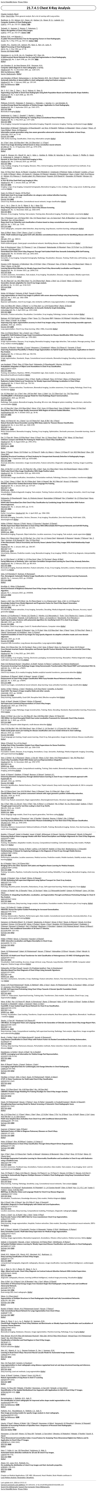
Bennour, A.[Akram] (37, 774)
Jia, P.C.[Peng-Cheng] (33, 601)
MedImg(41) (5, 337)
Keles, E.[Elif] (62, 1002)
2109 (12, 241)
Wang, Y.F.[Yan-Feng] (75, 437)
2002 (12, 199)
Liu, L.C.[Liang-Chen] (48, 538)
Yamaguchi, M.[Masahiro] (64, 1423)
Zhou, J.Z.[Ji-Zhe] (42, 1114)
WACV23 (4, 369)
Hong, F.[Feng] (35, 437)
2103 (12, 1248)
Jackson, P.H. (26, 45)
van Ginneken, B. (7, 65)
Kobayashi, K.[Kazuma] (65, 538)
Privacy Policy (23, 2)
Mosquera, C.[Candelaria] (40, 347)
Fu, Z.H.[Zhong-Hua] (37, 281)
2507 (9, 708)
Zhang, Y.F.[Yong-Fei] (56, 716)
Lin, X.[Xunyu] (16, 1281)
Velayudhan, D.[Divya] (60, 951)
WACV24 (4, 1008)
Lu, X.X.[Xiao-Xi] (27, 716)
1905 (9, 122)
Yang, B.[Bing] (6, 232)
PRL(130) (4, 197)
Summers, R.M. (39, 1321)
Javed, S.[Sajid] (35, 834)
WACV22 (4, 1163)
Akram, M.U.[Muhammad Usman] (26, 1309)
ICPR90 (3, 1467)
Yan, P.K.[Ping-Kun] (77, 758)
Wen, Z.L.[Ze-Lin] (16, 804)
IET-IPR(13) (5, 147)
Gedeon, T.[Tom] (87, 804)
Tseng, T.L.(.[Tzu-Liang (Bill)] (43, 318)
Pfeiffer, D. (85, 155)
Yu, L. (8, 205)
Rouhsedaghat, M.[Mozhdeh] (32, 1188)
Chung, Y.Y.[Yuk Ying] (78, 408)
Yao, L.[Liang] (24, 333)
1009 (9, 1382)
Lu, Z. (21, 1321)
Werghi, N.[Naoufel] (84, 834)
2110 (9, 256)
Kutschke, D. (60, 155)
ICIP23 (3, 1081)
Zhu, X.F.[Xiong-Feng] (8, 791)
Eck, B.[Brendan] (27, 1281)
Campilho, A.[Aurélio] (55, 689)
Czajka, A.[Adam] (23, 907)
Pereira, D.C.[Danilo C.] (29, 616)
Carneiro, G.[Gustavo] (24, 1363)
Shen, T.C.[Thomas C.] (25, 247)
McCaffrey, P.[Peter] (78, 318)
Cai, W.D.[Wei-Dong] (77, 452)
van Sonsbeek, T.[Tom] (9, 364)
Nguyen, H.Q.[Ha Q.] (83, 1173)
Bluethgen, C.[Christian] (47, 926)
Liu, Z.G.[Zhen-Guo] (56, 394)
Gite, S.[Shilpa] (69, 818)
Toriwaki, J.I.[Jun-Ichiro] (58, 1388)
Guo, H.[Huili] (74, 1114)
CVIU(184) (4, 134)
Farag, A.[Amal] (6, 1375)
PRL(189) (4, 622)
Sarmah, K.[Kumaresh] (43, 1037)
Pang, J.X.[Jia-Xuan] (35, 891)
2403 (9, 1044)
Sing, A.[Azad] (21, 878)
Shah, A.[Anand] (43, 481)
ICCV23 (3, 1056)
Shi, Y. (3, 90)
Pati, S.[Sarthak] (31, 926)
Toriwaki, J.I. (5, 28)
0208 (17, 1405)
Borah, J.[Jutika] (7, 1037)
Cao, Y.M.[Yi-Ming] (18, 601)
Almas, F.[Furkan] (33, 924)
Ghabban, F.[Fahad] (22, 774)
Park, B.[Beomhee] (68, 218)
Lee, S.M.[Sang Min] (21, 218)
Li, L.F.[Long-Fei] (61, 728)
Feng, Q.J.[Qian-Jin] (53, 791)
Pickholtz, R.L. (24, 1463)
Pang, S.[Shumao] (38, 791)
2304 (12, 1123)
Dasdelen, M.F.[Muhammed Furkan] (66, 924)
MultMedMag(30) (7, 412)
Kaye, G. (34, 45)
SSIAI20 (3, 1259)
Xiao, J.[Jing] (27, 1215)
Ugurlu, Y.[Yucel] (7, 1423)
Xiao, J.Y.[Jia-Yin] (7, 469)
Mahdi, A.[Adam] (51, 1077)
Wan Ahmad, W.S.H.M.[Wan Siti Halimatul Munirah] (20, 1336)
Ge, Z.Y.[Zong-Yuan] (81, 498)
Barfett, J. (32, 115)
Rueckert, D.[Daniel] (50, 523)
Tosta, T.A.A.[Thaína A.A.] (69, 616)
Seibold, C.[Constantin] (21, 1229)
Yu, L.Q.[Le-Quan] (20, 743)
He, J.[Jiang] (21, 421)
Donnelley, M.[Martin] (74, 176)
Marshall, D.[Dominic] (23, 630)
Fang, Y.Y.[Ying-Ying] (77, 630)
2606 (12, 812)
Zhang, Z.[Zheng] (22, 306)
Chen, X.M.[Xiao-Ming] (22, 408)
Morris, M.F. (24, 1254)
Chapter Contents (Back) (10, 14)
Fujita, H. (10, 1450)
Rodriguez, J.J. (47, 1254)
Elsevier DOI (5, 51)
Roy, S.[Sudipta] (68, 498)
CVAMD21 (4, 1179)
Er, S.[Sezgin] (28, 922)
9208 (9, 1469)
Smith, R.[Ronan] (9, 174)
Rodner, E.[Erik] (52, 1229)
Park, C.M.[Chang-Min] (20, 863)
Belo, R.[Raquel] (7, 1064)
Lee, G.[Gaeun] (81, 218)
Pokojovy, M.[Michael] (62, 318)
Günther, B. (43, 155)
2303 (9, 385)
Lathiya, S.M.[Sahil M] (40, 849)
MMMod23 (5, 1121)
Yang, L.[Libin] (43, 394)
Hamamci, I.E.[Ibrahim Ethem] (12, 922)
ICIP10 (3, 1380)
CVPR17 (4, 1327)
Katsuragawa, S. (25, 78)
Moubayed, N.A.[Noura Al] (25, 1020)
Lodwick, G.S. (59, 20)
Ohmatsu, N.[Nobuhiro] (61, 1434)
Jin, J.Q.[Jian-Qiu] (7, 408)
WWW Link (5, 429)
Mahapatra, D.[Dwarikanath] (30, 128)
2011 (9, 212)
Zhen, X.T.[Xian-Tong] (25, 364)
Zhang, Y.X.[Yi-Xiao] (21, 452)
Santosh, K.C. (49, 774)
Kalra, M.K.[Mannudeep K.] (60, 758)
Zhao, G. (9, 1269)
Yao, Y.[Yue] (5, 804)
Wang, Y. (29, 1269)
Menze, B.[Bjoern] (86, 926)
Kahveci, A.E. (19, 20)
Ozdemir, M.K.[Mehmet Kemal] (67, 926)
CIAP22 (3, 1133)
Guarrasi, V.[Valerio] (8, 1129)
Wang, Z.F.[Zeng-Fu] (74, 281)
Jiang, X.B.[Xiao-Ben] (17, 143)
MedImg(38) (5, 120)
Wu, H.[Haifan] (72, 728)
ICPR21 (3, 1219)
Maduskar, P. (20, 103)
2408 (12, 446)
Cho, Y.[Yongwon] (7, 218)
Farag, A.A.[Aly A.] (34, 1375)
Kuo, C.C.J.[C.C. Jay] (80, 1188)
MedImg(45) (5, 183)
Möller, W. (52, 155)
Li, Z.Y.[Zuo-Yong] (30, 559)
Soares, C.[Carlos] (85, 616)
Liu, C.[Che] (5, 481)
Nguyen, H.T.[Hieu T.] (67, 1173)
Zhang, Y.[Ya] (62, 437)
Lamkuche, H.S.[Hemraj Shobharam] (65, 664)
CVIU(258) (4, 693)
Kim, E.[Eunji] (6, 1202)
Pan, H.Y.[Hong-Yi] (18, 1002)
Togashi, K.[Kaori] (35, 293)
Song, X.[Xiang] (48, 647)
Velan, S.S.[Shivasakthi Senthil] (54, 891)
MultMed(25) (6, 398)
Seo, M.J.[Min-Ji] (29, 1202)
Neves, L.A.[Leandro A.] (48, 618)
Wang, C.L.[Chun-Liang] (9, 1296)
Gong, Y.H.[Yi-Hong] (77, 647)
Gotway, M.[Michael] (74, 891)
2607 (9, 825)
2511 (12, 735)
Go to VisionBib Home (9, 2)
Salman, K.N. (15, 1254)
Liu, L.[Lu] (16, 716)
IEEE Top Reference (8, 72)
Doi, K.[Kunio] (54, 78)
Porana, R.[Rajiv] (25, 849)
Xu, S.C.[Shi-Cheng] (8, 559)
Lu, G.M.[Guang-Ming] (50, 306)
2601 (9, 185)
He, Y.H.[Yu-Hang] (25, 647)
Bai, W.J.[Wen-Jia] (56, 481)
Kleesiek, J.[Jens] (24, 1242)
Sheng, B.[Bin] (83, 469)
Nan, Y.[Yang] (65, 630)
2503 (12, 624)
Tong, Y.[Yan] (27, 804)
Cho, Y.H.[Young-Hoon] (38, 218)
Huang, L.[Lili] (6, 601)
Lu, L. (17, 1321)
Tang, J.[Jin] (62, 601)
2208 (9, 339)
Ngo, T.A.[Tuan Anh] (8, 1363)
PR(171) (4, 733)
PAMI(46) (4, 458)
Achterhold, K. (8, 157)
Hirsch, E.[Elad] (23, 1052)
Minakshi (45, 818)
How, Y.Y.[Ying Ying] (8, 172)
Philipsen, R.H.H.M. (8, 103)
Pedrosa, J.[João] (18, 689)
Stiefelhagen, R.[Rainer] (67, 1229)
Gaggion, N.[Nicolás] (8, 347)
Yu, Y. (35, 1269)
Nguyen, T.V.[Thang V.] (39, 1173)
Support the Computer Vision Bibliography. (34, 1487)
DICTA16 (4, 1342)
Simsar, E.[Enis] (56, 922)
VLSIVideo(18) (6, 59)
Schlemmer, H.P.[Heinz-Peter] (41, 1242)
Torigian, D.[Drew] (74, 1002)
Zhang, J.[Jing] (51, 281)
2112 (9, 1181)
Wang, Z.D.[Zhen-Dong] (9, 1089)
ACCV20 (4, 1246)
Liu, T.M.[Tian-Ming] (71, 394)
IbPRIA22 (4, 1146)
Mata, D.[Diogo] (7, 1141)
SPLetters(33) (6, 823)
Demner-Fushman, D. (29, 1350)
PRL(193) (4, 639)
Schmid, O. (18, 157)
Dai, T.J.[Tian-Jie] (7, 437)
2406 (12, 429)
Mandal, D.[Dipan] (19, 701)
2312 (12, 1071)
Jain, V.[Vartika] (35, 818)
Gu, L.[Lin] (36, 538)
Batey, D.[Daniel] (74, 172)
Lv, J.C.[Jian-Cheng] (18, 1116)
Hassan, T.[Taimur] (44, 951)
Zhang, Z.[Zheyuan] (50, 1002)
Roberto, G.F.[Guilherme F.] (10, 616)
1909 (9, 149)
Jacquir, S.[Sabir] (38, 676)
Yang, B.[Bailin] (64, 408)
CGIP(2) (3, 24)
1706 (12, 1303)
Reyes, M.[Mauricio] (19, 130)
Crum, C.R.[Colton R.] (8, 907)
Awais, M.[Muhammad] (59, 985)
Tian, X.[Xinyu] (38, 804)
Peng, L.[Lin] (37, 647)
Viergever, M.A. (37, 65)
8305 (17, 51)
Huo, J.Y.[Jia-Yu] (61, 264)
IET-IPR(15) (5, 285)
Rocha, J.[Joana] (19, 1064)
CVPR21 (4, 1206)
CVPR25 (4, 853)
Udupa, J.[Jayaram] (25, 1004)
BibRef (23, 24)
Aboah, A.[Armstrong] (34, 1002)
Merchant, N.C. (35, 1254)
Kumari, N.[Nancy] (45, 664)
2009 (9, 1261)
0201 (17, 72)
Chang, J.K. (29, 20)
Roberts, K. (12, 1350)
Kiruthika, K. (5, 586)
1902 (9, 164)
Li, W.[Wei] (19, 559)
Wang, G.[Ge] (44, 758)
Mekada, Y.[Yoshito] (24, 1388)
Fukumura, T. (32, 28)
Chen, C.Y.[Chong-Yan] (18, 1154)
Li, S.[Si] (16, 469)
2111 (9, 1209)
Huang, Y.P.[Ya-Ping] (22, 193)
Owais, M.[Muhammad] (9, 951)
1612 (9, 1357)
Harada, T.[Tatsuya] (81, 538)
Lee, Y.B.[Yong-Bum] (22, 1450)
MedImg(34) (5, 107)
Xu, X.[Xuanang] (18, 758)
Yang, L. (69, 155)
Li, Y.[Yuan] (45, 143)
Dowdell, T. (24, 115)
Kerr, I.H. (41, 45)
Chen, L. (19, 90)
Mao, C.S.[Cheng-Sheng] (10, 333)
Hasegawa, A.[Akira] (46, 1423)
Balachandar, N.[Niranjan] (56, 247)
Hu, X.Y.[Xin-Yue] (26, 538)
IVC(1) (3, 49)
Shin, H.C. (4, 1350)
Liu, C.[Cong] (61, 281)
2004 (9, 1275)
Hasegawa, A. (6, 55)
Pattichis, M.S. (20, 1398)
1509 (9, 109)
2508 (9, 855)
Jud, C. (29, 155)
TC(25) (3, 41)
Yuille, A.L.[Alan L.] (47, 452)
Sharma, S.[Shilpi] (56, 818)
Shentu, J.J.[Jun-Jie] (8, 1020)
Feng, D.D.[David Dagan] (68, 469)
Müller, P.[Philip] (7, 523)
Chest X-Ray (10, 16)
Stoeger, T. (76, 155)
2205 (12, 327)
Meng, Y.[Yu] (36, 408)
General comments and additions (13, 1485)
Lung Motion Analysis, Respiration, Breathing (17, 1477)
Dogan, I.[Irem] (46, 924)
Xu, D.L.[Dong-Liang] (72, 804)
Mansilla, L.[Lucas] (23, 347)
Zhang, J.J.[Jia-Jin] (31, 758)
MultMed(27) (6, 605)
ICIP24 (3, 958)
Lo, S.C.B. (15, 55)
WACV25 (4, 882)
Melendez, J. (40, 103)
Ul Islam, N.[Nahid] (8, 891)
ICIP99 (3, 1427)
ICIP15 (3, 1367)
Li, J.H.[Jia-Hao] (48, 728)
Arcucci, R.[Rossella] (71, 481)
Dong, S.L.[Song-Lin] (62, 647)
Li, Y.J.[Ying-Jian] (35, 306)
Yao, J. (40, 1350)
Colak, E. (16, 115)
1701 (9, 1344)
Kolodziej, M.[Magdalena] (59, 174)
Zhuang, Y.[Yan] (26, 318)
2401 (9, 415)
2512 (9, 749)
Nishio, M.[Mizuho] (8, 293)
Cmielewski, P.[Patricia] (58, 172)
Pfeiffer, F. (26, 157)
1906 (12, 136)
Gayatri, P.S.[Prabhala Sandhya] (34, 968)
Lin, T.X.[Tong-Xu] (26, 469)
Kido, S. (43, 1450)
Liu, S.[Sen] (19, 394)
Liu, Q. (20, 205)
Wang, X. (26, 205)
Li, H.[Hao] (37, 232)
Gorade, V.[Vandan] (8, 878)
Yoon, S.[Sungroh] (42, 1202)
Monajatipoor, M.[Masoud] (11, 1188)
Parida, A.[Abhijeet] (32, 985)
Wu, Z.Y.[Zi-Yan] (35, 264)
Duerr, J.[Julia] (74, 174)
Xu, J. (33, 205)
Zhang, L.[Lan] (27, 232)
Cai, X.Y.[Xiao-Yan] (7, 394)
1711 (9, 1330)
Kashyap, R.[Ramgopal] (26, 574)
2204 (9, 312)
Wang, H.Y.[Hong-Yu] (8, 421)
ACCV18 (4, 1288)
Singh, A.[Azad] (6, 701)
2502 (9, 566)
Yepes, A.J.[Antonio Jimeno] (33, 498)
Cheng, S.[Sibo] (15, 481)
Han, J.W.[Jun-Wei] (30, 394)
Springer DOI (5, 933)
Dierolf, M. (22, 155)
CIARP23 (4, 1069)
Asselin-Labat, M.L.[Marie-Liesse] (34, 176)
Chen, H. (14, 205)
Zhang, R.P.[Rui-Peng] (22, 437)
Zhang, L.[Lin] (85, 1114)
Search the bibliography (9, 1487)
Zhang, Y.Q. (5, 1463)
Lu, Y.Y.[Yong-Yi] (34, 452)
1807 (12, 1315)
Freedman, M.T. (31, 55)
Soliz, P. (28, 1398)
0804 (9, 97)
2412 (9, 475)
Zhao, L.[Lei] (65, 791)
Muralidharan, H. (18, 1411)
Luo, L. (3, 205)
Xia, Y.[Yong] (54, 421)
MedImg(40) (5, 254)
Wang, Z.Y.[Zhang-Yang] (72, 379)
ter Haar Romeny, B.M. (22, 65)
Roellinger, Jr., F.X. (7, 20)
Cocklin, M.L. (5, 45)
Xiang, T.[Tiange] (7, 452)
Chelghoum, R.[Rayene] (9, 676)
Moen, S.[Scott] (11, 320)
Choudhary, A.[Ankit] (29, 664)
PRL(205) (4, 795)
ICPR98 (3, 1442)
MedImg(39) (5, 210)
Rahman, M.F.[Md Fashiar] (10, 318)
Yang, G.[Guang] (34, 632)
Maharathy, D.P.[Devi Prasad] (11, 968)
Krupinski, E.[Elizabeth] (9, 1004)
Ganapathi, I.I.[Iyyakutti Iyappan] (58, 1102)
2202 (9, 1165)
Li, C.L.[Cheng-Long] (49, 601)
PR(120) (4, 239)
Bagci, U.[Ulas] (38, 1004)
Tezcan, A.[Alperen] (70, 922)
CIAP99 (3, 1455)
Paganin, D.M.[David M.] (56, 176)
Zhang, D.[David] (65, 306)
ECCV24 (4, 930)
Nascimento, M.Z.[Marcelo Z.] (68, 618)
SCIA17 (3, 1300)
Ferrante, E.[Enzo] (74, 347)
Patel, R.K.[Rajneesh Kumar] (11, 664)
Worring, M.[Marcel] (63, 364)
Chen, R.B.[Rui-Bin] (8, 728)
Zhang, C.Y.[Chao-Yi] (62, 452)
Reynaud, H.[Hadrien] (17, 926)
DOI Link (4, 149)
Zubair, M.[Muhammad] (28, 951)
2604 (12, 783)
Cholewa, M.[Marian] (41, 174)
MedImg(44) (5, 486)
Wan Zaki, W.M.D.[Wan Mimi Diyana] (53, 1336)
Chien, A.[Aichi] (66, 1188)
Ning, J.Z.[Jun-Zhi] (7, 630)
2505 (12, 641)
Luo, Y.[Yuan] (34, 333)
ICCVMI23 (4, 1042)
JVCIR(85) (4, 325)
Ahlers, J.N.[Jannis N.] (24, 174)
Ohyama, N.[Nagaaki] (83, 1423)
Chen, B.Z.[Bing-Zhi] (8, 306)
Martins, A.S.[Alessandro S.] (49, 616)
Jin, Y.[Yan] (5, 143)
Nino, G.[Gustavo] (75, 985)
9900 (14, 1430)
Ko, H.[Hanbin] (6, 863)
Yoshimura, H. (35, 1450)
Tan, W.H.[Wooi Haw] (14, 1338)
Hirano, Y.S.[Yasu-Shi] (8, 1388)
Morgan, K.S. (13, 155)
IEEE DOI (4, 97)
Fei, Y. (15, 1269)
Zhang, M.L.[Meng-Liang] (10, 538)
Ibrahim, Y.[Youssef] (8, 834)
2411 (9, 960)
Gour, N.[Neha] (39, 1102)
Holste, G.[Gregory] (18, 379)
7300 (28, 24)
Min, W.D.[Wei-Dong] (23, 728)
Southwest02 (5, 1402)
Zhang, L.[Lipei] (6, 1215)
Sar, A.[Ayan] (5, 818)
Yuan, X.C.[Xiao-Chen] (50, 469)
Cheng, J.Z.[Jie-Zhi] (13, 266)
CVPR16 (4, 1355)
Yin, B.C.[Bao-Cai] (7, 281)
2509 (9, 722)
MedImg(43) (5, 425)
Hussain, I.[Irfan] (75, 951)
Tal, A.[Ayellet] (35, 1052)
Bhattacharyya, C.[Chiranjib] (76, 849)
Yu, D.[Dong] (63, 1114)
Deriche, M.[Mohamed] (67, 834)
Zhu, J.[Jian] (37, 469)
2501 (12, 490)
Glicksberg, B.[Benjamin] (50, 1154)
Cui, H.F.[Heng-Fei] (33, 421)
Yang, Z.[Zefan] (6, 758)
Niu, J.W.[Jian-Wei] (41, 1089)
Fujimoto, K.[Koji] (22, 293)
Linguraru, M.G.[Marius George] (15, 987)
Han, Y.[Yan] (5, 379)
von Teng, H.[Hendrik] (49, 128)
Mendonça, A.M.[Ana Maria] (35, 689)
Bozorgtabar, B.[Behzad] (10, 128)
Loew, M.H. (14, 1463)
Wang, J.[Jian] (30, 1114)
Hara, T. (4, 1450)
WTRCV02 (4, 1392)
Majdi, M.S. (5, 1254)
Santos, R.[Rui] (6, 689)
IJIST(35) (4, 668)
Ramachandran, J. (7, 1398)
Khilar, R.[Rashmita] (18, 586)
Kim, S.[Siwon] (16, 1202)
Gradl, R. (4, 155)
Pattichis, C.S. (30, 1411)
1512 (9, 1369)
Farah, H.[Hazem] (7, 774)
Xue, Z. (12, 90)
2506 (9, 670)
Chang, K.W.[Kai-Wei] (15, 1190)
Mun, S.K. (40, 55)
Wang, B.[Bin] (6, 1002)
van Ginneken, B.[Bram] (9, 78)
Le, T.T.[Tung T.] (53, 1173)
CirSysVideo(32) (6, 310)
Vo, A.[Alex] (22, 320)
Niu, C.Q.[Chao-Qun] (8, 1114)
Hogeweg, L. (30, 103)
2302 (9, 356)
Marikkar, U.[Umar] (8, 1077)
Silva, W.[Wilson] (20, 1141)
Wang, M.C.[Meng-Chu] (9, 647)
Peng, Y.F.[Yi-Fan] (73, 247)
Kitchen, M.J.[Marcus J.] (12, 176)
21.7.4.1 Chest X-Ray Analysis (48, 8)
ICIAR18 (4, 1313)
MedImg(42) (5, 354)
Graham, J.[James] (20, 1375)
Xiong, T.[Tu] (53, 1114)
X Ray (3, 16)
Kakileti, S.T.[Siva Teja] (57, 849)
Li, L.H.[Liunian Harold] (52, 1188)
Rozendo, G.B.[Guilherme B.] (28, 618)
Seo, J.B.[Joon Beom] (16, 220)
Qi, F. (8, 90)
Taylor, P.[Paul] (38, 1215)
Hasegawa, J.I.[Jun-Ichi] (40, 1388)
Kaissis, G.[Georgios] (34, 523)
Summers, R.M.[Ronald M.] (11, 249)
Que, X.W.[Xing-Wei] (41, 716)
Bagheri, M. (28, 1321)
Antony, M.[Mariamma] (9, 849)
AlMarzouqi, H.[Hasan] (50, 834)
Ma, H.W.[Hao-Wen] (26, 1089)
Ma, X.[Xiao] (59, 804)
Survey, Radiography (8, 74)
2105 (9, 300)
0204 (17, 84)
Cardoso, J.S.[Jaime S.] (35, 1141)
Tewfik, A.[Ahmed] (42, 379)
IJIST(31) (4, 224)
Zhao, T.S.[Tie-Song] (44, 559)
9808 (9, 1444)
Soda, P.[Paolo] (21, 1129)
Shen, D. (40, 90)
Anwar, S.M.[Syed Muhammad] (12, 985)
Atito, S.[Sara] (45, 985)
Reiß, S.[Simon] (6, 1229)
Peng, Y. (11, 1321)
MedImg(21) (5, 82)
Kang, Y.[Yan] (16, 232)
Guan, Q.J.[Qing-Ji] (7, 193)
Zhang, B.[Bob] (57, 559)
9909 (9, 1457)
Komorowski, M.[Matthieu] (17, 632)
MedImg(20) (5, 70)
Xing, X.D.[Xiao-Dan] (51, 630)
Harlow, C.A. (38, 20)
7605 (36, 41)
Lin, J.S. (22, 55)
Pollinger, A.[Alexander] (66, 128)
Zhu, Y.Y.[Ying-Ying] (33, 540)
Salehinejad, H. (6, 115)
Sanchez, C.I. (50, 103)
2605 (12, 798)
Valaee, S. (39, 115)
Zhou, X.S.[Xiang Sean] (76, 264)
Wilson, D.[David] (50, 1281)
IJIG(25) (3, 578)
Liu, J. (3, 1269)
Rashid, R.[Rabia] (7, 1309)
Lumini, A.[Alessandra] (9, 618)
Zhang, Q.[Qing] (7, 716)
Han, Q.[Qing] (37, 728)
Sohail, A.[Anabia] (22, 834)
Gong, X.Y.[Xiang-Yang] (50, 408)
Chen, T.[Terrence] (48, 264)
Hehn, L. (35, 155)
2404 (9, 515)
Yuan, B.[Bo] (45, 421)
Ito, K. (25, 90)
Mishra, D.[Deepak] (34, 701)
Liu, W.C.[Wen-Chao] (21, 281)
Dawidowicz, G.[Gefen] (9, 1052)
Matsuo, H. (32, 90)
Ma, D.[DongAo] (21, 891)
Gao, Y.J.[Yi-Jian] (37, 630)
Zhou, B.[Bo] (5, 1281)
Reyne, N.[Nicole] (22, 172)
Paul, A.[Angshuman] (8, 247)
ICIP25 (3, 838)
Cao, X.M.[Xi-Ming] (24, 791)
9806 (36, 59)
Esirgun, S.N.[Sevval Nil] (17, 924)
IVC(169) (4, 781)
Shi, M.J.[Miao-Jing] (29, 481)
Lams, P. (48, 45)
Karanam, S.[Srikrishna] (20, 264)
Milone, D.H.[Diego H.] (59, 347)
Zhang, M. (21, 1269)
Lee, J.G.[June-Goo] (54, 218)
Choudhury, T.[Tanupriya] (20, 818)
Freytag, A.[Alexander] (38, 1229)
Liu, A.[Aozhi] (17, 1215)
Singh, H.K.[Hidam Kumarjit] (23, 1037)
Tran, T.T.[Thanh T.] (7, 1173)
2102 (9, 226)
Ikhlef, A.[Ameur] (25, 676)
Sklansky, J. (19, 36)
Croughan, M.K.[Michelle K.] (39, 172)
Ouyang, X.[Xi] (6, 264)
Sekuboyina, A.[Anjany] (42, 922)
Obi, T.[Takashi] (32, 1423)
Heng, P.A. (39, 205)
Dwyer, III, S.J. (48, 20)
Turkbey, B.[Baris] (88, 1002)
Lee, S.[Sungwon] (40, 247)
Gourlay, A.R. (16, 45)
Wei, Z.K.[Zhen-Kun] (32, 143)
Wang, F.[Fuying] (7, 743)
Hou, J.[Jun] (38, 1281)
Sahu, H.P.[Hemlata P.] (9, 574)
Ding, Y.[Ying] (30, 379)
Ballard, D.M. (6, 36)
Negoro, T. (23, 28)
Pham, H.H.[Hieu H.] (22, 1173)
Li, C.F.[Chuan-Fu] (73, 601)
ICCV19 (3, 1273)
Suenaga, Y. (15, 28)
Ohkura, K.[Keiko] (20, 1423)
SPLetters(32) (6, 706)
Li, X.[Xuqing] (49, 804)
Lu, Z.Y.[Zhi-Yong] (86, 247)
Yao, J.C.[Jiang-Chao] (49, 437)
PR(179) (4, 808)
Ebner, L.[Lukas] (81, 128)
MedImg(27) (5, 95)
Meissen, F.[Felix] (20, 523)
